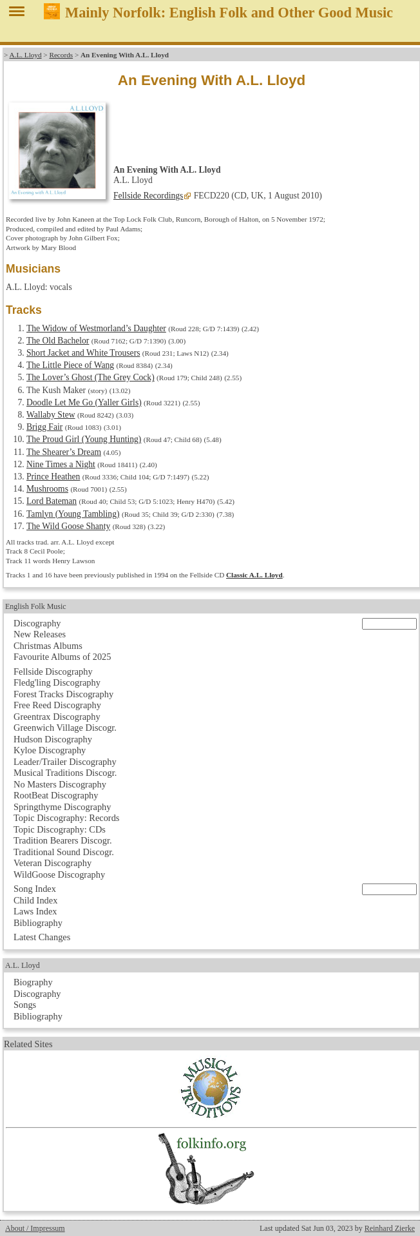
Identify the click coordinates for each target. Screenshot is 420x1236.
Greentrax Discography (57, 716)
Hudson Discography (53, 739)
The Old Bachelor (57, 340)
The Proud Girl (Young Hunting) (83, 439)
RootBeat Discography (56, 795)
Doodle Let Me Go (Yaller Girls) (84, 402)
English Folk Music (35, 606)
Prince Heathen (53, 476)
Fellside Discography (53, 671)
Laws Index (35, 911)
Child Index (35, 900)
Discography (37, 623)
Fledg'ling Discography (57, 682)
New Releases (40, 634)
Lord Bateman (51, 501)
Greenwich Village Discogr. (65, 727)
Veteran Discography (52, 863)
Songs (25, 1004)
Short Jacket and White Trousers (83, 353)
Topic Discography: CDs (60, 829)
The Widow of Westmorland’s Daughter (96, 328)
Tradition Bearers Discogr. (63, 840)
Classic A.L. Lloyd (254, 575)
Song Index (35, 889)
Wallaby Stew (50, 415)
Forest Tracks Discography (63, 694)
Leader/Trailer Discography (65, 762)
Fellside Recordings (148, 195)
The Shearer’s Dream (63, 452)
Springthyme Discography (62, 807)
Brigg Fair (44, 427)
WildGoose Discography (59, 874)
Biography (33, 982)
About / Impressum (35, 1228)
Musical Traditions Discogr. (65, 773)
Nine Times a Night (60, 464)
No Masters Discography (60, 784)
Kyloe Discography (50, 750)
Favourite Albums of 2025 (62, 657)
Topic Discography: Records (66, 818)
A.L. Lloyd (26, 55)
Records (61, 55)
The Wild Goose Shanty (68, 526)
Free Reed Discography (57, 705)
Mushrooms (47, 489)
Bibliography (38, 923)
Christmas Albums (48, 646)
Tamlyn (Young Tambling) (73, 514)
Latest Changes (42, 937)
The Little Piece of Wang (70, 365)
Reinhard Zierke (390, 1228)
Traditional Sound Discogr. (64, 852)
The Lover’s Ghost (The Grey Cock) (90, 377)
